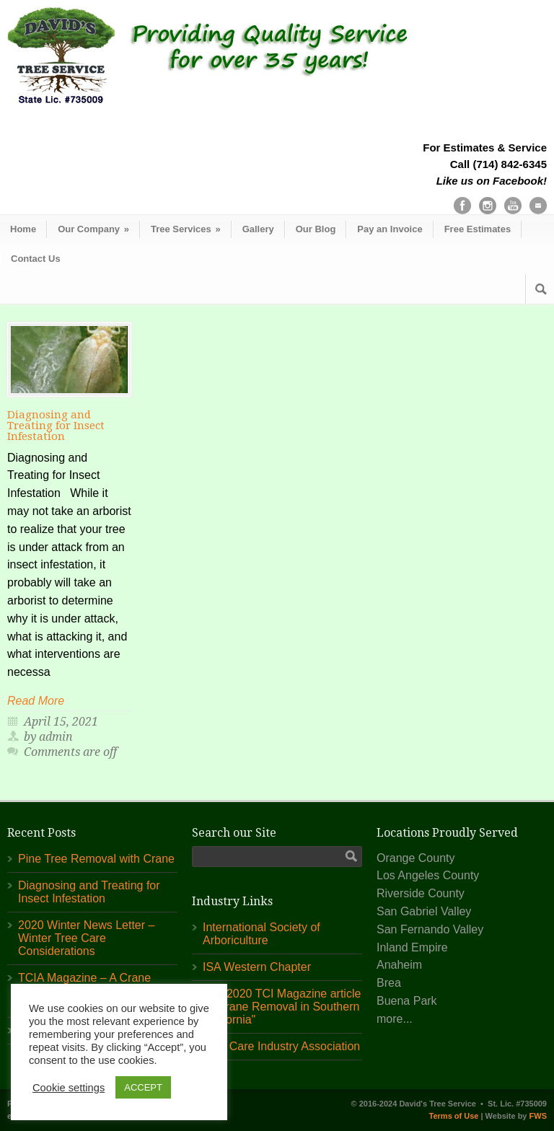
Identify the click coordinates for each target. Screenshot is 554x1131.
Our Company (93, 229)
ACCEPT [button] (143, 1087)
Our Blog (316, 229)
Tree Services (186, 229)
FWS (538, 1116)
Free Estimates (477, 229)
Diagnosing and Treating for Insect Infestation (56, 425)
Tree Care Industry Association (281, 1046)
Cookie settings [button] (68, 1087)
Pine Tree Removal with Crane (96, 859)
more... (395, 1019)
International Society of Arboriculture (261, 933)
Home (23, 229)
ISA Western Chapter (257, 967)
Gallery (258, 229)
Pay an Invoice (389, 229)
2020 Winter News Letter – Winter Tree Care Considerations (86, 938)
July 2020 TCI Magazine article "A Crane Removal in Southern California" (282, 1006)
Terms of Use (454, 1116)
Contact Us (36, 258)
